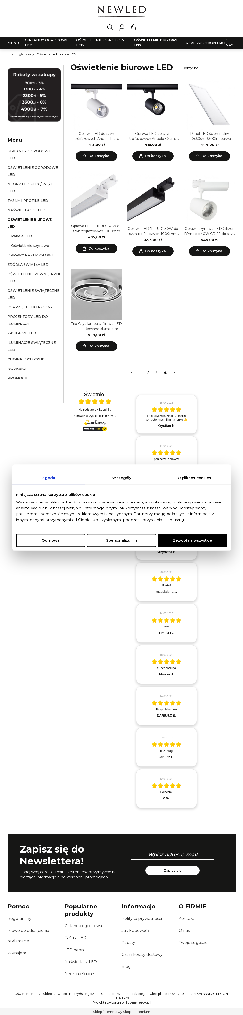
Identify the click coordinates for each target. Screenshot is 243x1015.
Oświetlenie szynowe (30, 245)
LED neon (74, 950)
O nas (184, 930)
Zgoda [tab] (48, 478)
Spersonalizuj (121, 540)
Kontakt (186, 918)
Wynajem (17, 953)
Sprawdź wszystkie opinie (94, 416)
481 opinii (103, 409)
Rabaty (128, 942)
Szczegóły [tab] (122, 478)
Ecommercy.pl (138, 1002)
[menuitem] (13, 42)
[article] (166, 414)
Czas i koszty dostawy (142, 954)
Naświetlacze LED (26, 210)
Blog (126, 966)
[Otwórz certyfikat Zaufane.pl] (94, 402)
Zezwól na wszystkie (192, 540)
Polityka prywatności (142, 918)
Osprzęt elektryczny (30, 307)
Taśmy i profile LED (28, 200)
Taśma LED (75, 937)
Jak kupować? (136, 930)
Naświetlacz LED (81, 962)
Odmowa (50, 540)
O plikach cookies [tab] (194, 478)
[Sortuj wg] (208, 68)
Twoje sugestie (193, 942)
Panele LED (21, 236)
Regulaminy (19, 918)
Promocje (18, 378)
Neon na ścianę (79, 973)
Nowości (17, 369)
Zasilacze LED (22, 333)
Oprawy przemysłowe (31, 255)
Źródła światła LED (28, 264)
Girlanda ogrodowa (83, 926)
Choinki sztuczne (26, 359)
